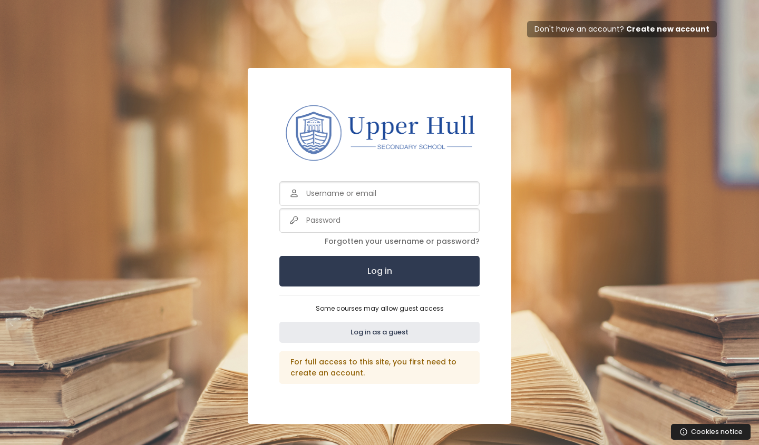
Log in (379, 271)
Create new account (667, 29)
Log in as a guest (379, 332)
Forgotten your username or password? (402, 241)
